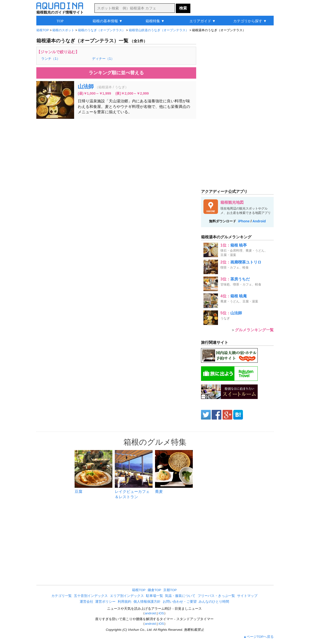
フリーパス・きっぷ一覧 (216, 596)
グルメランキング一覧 (254, 330)
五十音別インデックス (91, 596)
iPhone (244, 221)
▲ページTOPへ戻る (258, 637)
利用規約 (124, 601)
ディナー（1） (103, 58)
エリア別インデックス (127, 596)
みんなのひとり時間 (214, 601)
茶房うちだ (240, 279)
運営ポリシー (105, 601)
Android (259, 221)
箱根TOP (139, 590)
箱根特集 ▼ (155, 21)
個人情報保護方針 (147, 601)
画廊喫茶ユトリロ (245, 262)
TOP (60, 21)
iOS (161, 613)
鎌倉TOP (154, 590)
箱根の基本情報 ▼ (108, 21)
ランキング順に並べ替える (116, 72)
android (150, 613)
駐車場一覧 (154, 596)
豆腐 (78, 491)
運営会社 (86, 601)
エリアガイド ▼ (202, 21)
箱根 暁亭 (238, 245)
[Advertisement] (116, 157)
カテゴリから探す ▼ (250, 21)
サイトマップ (247, 596)
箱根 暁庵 (238, 296)
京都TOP (170, 590)
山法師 (86, 86)
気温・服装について (180, 596)
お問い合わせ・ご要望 (180, 601)
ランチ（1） (50, 58)
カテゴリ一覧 (61, 596)
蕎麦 (159, 491)
